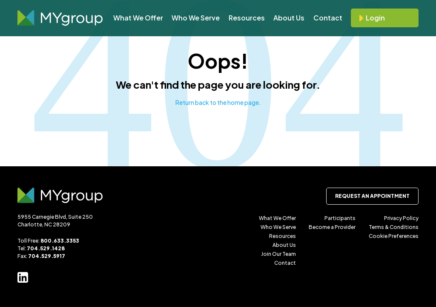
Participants (340, 218)
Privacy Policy (401, 218)
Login (375, 17)
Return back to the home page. (218, 102)
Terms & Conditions (394, 227)
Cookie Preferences (394, 236)
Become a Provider (332, 227)
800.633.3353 (59, 240)
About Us (288, 17)
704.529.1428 (46, 248)
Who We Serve (196, 17)
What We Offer (138, 17)
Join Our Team (278, 254)
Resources (247, 17)
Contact (327, 17)
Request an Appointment (372, 196)
